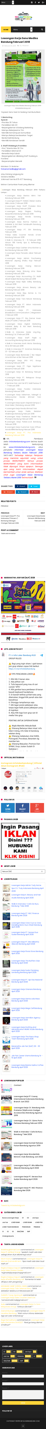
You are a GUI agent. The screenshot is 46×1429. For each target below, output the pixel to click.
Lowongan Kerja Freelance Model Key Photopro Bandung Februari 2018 (23, 417)
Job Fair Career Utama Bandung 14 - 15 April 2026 (27, 1056)
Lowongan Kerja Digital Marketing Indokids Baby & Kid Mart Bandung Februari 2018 (23, 326)
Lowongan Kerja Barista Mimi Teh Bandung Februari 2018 (23, 196)
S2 (8, 1231)
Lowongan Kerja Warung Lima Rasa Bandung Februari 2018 (23, 272)
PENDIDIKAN (26, 1227)
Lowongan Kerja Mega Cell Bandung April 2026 (27, 1009)
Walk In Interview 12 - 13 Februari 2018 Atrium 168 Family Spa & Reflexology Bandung (23, 242)
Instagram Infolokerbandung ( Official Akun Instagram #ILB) (21, 764)
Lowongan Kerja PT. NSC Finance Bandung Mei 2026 (25, 914)
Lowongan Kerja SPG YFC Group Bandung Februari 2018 (23, 361)
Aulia (3, 1304)
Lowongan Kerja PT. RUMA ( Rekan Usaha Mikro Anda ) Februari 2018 (23, 202)
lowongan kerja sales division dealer (22, 1269)
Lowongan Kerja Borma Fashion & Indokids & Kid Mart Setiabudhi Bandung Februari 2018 (23, 224)
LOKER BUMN (27, 1222)
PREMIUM (25, 46)
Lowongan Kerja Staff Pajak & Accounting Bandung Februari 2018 (23, 339)
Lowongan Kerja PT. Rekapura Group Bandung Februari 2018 (23, 378)
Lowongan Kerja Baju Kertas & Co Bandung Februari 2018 (23, 294)
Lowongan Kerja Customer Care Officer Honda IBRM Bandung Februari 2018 (23, 428)
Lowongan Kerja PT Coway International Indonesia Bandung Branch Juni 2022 (28, 1099)
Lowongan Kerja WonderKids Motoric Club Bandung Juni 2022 (28, 1155)
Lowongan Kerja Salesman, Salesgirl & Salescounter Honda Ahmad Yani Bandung (23, 397)
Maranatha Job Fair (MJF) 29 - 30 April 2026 (26, 1047)
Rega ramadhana (8, 1320)
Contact (17, 1085)
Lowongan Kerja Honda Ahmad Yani (22, 408)
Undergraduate (8, 1236)
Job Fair (5, 1222)
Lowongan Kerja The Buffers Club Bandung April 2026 (26, 962)
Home (5, 30)
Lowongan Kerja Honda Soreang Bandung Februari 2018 (23, 217)
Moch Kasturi (6, 1259)
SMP (28, 1231)
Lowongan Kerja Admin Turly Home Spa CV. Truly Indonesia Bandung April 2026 (28, 888)
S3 (13, 1231)
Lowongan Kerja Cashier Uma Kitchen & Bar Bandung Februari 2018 (23, 248)
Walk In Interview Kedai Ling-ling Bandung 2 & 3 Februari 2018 (23, 333)
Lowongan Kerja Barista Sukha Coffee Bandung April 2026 (27, 1066)
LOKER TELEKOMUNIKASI (10, 1227)
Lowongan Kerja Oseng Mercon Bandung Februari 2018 (23, 267)
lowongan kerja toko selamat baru (16, 1288)
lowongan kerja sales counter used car (18, 1297)
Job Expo (35, 1218)
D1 (23, 1218)
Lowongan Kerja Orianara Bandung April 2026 (26, 990)
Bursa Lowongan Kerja (10, 1218)
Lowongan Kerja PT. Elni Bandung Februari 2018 (23, 230)
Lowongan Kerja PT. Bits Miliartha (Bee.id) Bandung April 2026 (25, 943)
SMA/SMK (20, 1231)
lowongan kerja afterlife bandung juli (22, 1278)
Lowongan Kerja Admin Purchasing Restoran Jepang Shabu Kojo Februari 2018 (23, 260)
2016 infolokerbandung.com (28, 1421)
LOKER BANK (15, 1222)
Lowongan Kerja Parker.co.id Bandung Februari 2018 (23, 423)
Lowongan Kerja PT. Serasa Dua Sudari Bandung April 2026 (25, 933)
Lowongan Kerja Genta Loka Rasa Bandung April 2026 (26, 1000)
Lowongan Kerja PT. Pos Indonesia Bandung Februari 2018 (23, 433)
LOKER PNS (39, 1222)
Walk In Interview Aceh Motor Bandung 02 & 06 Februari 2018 (23, 344)
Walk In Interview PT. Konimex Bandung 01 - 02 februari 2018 (23, 350)
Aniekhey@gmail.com (10, 1249)
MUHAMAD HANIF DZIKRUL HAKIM (14, 1286)
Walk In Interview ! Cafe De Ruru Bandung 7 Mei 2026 (25, 905)
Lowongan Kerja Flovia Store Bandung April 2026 (27, 952)
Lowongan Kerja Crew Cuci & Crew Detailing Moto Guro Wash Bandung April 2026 (27, 925)
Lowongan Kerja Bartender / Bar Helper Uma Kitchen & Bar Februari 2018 (23, 356)
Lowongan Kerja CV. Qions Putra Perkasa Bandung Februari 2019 (28, 1121)
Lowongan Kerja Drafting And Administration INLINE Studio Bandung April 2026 (27, 1029)
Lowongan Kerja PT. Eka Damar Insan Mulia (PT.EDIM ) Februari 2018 (23, 319)
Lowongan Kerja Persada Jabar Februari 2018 (23, 254)
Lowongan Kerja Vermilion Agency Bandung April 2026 (26, 1018)
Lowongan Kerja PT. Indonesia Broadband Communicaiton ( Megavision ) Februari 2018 (23, 312)
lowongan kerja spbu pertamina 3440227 (22, 1321)
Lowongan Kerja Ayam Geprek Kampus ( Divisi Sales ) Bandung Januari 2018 (23, 404)
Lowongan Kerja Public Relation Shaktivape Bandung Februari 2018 (23, 412)
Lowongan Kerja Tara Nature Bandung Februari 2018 (23, 300)
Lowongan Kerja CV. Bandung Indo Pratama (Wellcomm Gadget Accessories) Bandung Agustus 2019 (29, 1111)
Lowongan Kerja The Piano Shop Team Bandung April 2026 (25, 1037)
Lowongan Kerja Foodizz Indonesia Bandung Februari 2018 (23, 390)
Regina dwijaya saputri (10, 1268)
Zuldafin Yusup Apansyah (12, 1295)
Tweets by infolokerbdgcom (13, 1205)
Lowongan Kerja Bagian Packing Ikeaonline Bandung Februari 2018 (23, 212)
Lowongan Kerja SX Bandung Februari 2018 (23, 373)
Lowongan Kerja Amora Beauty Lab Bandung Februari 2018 (23, 288)
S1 (3, 1231)
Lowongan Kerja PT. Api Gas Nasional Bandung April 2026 (27, 981)
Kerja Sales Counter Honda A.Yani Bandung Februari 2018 (23, 236)
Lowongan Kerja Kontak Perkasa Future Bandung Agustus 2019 (28, 1144)
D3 (20, 46)
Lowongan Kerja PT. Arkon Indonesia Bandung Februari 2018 (23, 305)
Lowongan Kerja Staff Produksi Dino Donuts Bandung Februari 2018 (23, 207)
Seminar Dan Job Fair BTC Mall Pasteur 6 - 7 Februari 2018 (23, 384)
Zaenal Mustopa (8, 1311)
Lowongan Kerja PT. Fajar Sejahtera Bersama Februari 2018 (23, 367)
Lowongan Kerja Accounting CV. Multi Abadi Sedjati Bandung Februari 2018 (23, 277)
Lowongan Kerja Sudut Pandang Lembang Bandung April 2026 (25, 971)
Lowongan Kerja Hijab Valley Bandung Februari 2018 (23, 282)
